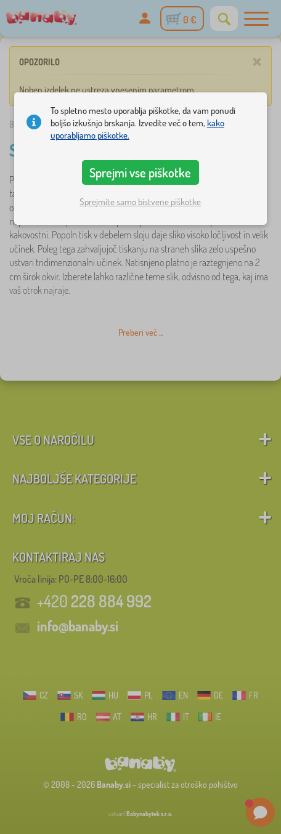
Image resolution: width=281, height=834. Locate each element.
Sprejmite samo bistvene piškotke (140, 202)
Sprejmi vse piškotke (140, 172)
